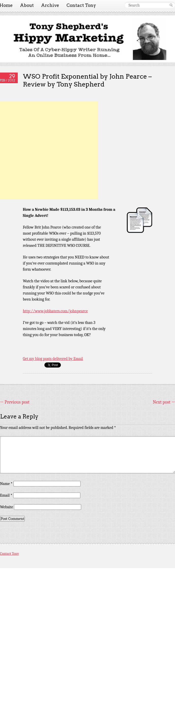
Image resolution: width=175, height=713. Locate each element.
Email (6, 495)
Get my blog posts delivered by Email (53, 358)
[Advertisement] (49, 150)
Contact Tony (81, 5)
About (27, 5)
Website (6, 507)
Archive (50, 5)
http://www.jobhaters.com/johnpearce (55, 311)
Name (6, 483)
